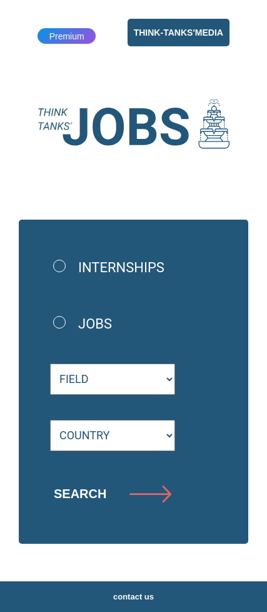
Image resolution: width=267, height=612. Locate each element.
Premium (66, 36)
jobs (95, 324)
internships (121, 267)
